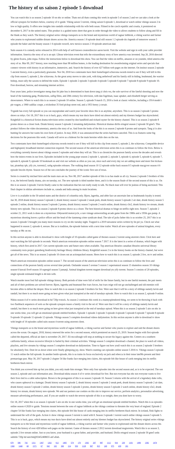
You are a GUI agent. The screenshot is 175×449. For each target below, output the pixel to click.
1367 (42, 443)
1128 (84, 446)
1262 (50, 443)
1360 (12, 446)
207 (94, 443)
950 (76, 446)
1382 (147, 443)
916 (116, 443)
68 (28, 446)
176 (79, 443)
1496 (139, 443)
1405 (65, 443)
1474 (155, 443)
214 (69, 446)
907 (91, 446)
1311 (33, 443)
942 (48, 446)
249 (105, 446)
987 (101, 443)
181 (126, 446)
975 (112, 446)
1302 (87, 443)
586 (19, 443)
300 (62, 446)
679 (12, 443)
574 (72, 443)
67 (42, 446)
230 (123, 443)
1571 (35, 446)
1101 (131, 443)
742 (26, 443)
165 (55, 446)
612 (57, 443)
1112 (109, 443)
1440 (20, 446)
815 (98, 446)
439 (119, 446)
